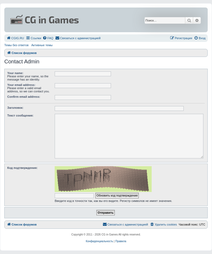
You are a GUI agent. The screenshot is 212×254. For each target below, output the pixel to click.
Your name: (15, 73)
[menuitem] (15, 38)
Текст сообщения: (20, 115)
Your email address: (21, 84)
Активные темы (42, 45)
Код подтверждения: (22, 167)
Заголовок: (15, 107)
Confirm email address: (23, 96)
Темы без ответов (16, 45)
